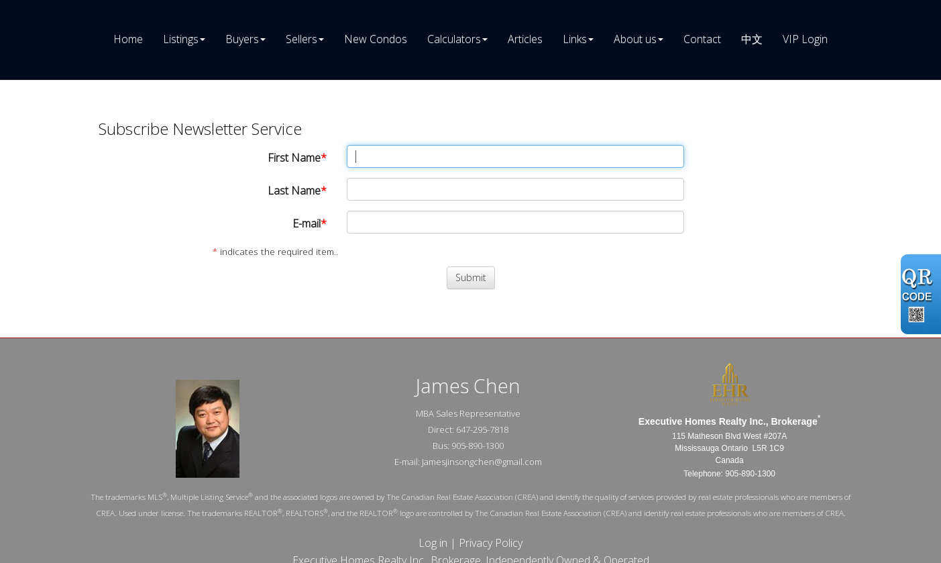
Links (575, 39)
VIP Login (805, 39)
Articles (525, 39)
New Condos (375, 39)
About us (635, 39)
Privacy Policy (490, 542)
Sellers (301, 39)
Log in (433, 542)
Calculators (454, 39)
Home (128, 39)
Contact (702, 39)
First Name (294, 157)
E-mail (306, 223)
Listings (181, 39)
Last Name (294, 190)
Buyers (242, 39)
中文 (752, 39)
